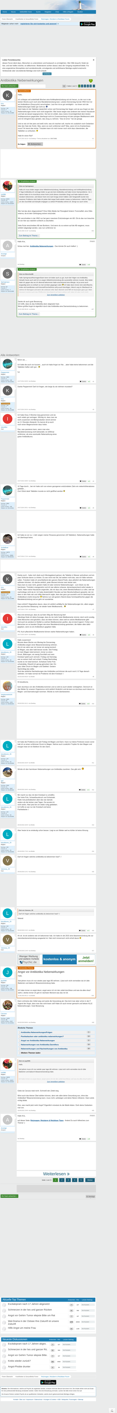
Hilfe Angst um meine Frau (22, 1328)
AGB (58, 1399)
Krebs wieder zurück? (19, 1360)
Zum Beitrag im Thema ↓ (29, 236)
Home (5, 12)
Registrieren (78, 15)
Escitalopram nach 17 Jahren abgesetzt (29, 1304)
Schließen (47, 74)
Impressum (29, 1399)
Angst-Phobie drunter (19, 1366)
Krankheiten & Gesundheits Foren (27, 1376)
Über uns (22, 1399)
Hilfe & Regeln (68, 12)
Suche (38, 12)
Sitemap (80, 1399)
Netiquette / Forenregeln (69, 1399)
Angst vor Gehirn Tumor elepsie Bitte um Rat (31, 1315)
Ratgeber (48, 12)
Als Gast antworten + (9, 86)
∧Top (112, 1410)
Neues (13, 12)
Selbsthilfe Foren (26, 12)
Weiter (90, 1180)
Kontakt (15, 1399)
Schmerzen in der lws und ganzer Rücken (30, 1309)
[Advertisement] (56, 723)
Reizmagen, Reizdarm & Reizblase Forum (55, 1376)
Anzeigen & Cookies (50, 1399)
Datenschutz (38, 1399)
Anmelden (90, 15)
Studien (80, 12)
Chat (57, 12)
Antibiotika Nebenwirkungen (22, 80)
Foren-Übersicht (7, 1376)
